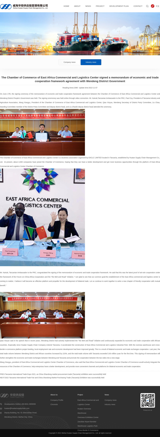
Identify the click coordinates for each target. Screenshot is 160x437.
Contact (138, 6)
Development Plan (119, 6)
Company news (70, 62)
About (77, 6)
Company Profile (56, 400)
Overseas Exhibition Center (88, 417)
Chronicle (54, 404)
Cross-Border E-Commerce (88, 430)
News (88, 6)
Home (66, 6)
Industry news (91, 62)
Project (100, 6)
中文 (157, 6)
